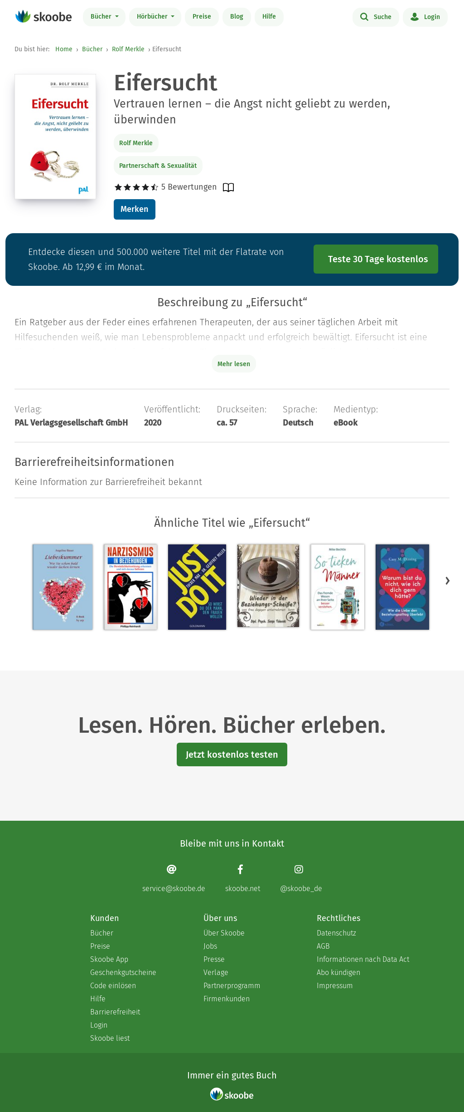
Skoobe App (109, 959)
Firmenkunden (226, 998)
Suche (376, 16)
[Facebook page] (242, 878)
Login (425, 16)
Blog (236, 16)
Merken (134, 209)
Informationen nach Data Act (363, 959)
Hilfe (269, 16)
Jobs (210, 946)
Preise (202, 16)
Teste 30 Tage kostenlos (378, 259)
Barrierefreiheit (115, 1012)
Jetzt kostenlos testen (232, 754)
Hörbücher (153, 16)
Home (63, 49)
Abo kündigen (338, 972)
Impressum (335, 985)
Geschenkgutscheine (123, 972)
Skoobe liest (110, 1038)
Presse (214, 959)
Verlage (215, 972)
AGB (323, 946)
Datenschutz (336, 933)
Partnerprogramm (232, 985)
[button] (448, 580)
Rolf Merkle (128, 49)
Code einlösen (113, 985)
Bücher (102, 16)
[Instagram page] (301, 878)
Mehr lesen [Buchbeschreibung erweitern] (234, 364)
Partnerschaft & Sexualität (158, 166)
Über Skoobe (224, 933)
